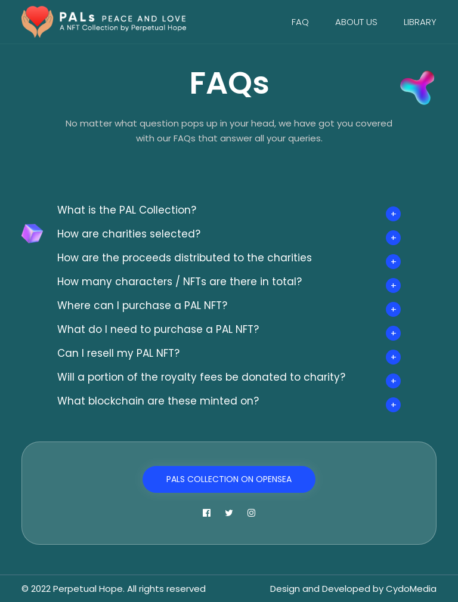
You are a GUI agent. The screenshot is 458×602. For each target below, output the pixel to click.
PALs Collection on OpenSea (229, 479)
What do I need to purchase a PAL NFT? (158, 329)
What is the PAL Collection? (126, 210)
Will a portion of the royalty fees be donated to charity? (201, 377)
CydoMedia (411, 588)
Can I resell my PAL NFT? (118, 353)
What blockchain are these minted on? (158, 401)
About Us (356, 21)
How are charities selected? (128, 234)
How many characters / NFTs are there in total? (179, 281)
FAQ (300, 21)
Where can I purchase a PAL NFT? (142, 305)
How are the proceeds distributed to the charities (184, 258)
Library (420, 21)
